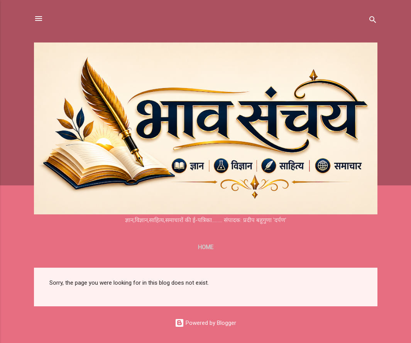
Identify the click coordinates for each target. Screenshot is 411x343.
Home (205, 247)
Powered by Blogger (205, 322)
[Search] (372, 21)
